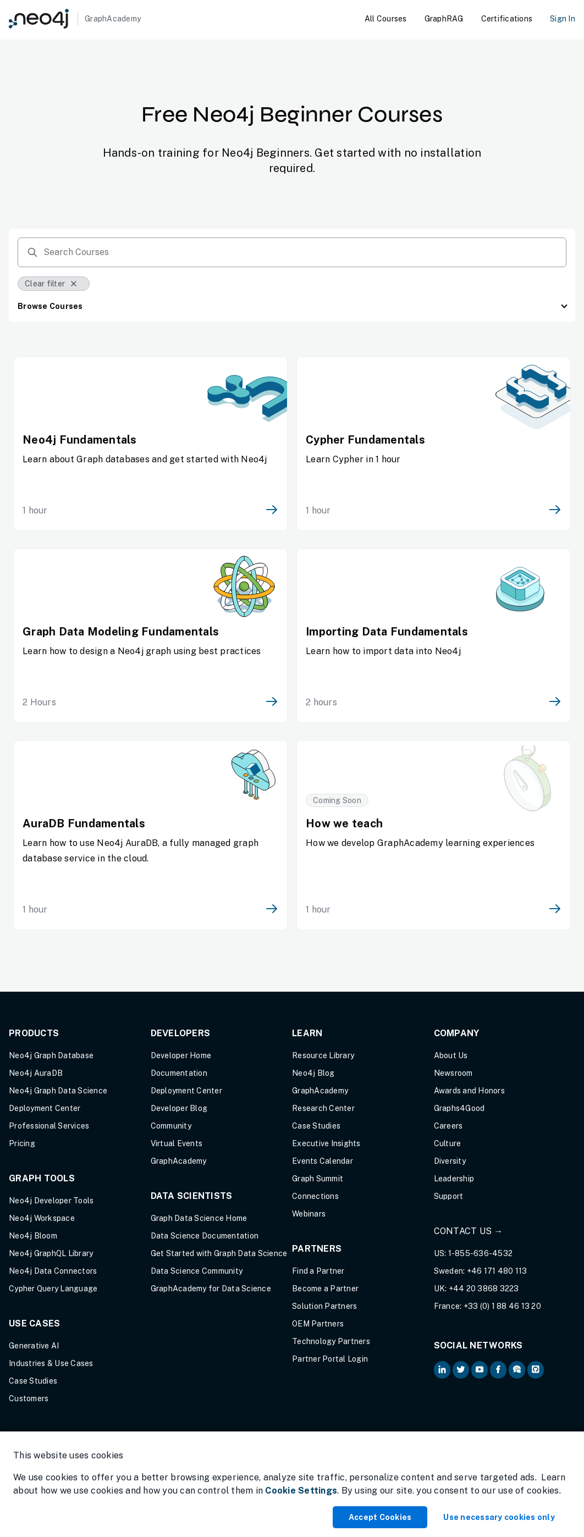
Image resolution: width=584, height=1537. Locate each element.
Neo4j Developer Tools (51, 1200)
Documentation (179, 1073)
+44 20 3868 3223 (484, 1288)
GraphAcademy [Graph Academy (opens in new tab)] (179, 1161)
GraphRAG (444, 18)
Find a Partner (318, 1271)
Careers (448, 1125)
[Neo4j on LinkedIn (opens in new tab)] (442, 1370)
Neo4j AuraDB (36, 1073)
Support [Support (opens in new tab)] (449, 1196)
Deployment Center (44, 1108)
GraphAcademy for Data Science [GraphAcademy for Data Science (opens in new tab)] (211, 1288)
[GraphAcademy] (75, 18)
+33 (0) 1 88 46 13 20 (502, 1306)
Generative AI (34, 1345)
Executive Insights (326, 1143)
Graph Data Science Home (199, 1218)
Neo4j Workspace (42, 1218)
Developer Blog (179, 1108)
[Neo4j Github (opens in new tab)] (535, 1370)
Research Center (323, 1108)
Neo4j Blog (313, 1073)
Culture (447, 1143)
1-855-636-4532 (480, 1253)
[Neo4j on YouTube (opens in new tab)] (479, 1370)
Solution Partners (324, 1306)
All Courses (386, 18)
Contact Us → (468, 1231)
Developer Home (181, 1055)
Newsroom (453, 1073)
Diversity (450, 1161)
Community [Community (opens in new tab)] (171, 1125)
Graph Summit (317, 1178)
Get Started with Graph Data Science (219, 1253)
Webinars (309, 1213)
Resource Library (323, 1055)
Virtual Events (177, 1143)
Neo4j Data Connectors (53, 1271)
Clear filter (51, 283)
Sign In (562, 18)
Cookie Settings (301, 1490)
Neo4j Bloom (33, 1235)
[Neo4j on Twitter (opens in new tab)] (461, 1370)
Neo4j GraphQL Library (51, 1253)
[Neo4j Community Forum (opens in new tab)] (517, 1370)
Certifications (507, 18)
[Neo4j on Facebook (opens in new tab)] (498, 1370)
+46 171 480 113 (497, 1271)
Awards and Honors (469, 1090)
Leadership (454, 1178)
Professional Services (49, 1125)
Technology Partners (331, 1341)
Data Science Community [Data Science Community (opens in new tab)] (197, 1271)
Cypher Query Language (53, 1288)
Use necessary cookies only (499, 1517)
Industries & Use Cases (51, 1363)
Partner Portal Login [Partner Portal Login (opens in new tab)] (330, 1358)
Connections (315, 1196)
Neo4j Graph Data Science (58, 1090)
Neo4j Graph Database (51, 1055)
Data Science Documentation (205, 1235)
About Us (451, 1055)
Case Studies (33, 1380)
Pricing (22, 1143)
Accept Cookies (380, 1517)
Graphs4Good (459, 1108)
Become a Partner (325, 1288)
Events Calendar (322, 1161)
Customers (28, 1398)
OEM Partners (318, 1323)
